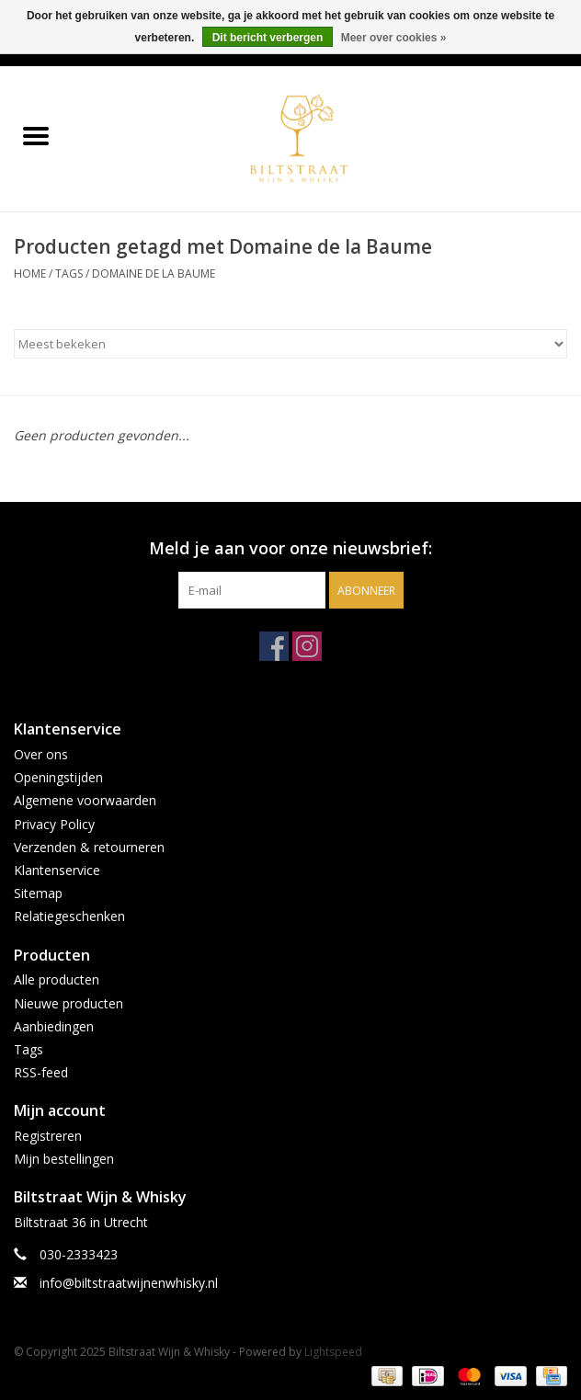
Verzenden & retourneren (89, 847)
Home (30, 273)
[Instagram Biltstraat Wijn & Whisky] (307, 646)
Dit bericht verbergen (268, 37)
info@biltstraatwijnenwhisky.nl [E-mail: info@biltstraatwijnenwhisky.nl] (129, 1283)
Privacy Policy (54, 824)
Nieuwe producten (68, 1003)
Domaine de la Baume (153, 273)
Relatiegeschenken (69, 916)
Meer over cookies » (394, 37)
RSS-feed (41, 1072)
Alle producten (56, 979)
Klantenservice (57, 870)
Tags (69, 273)
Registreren (48, 1135)
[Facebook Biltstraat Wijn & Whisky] (274, 646)
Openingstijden (58, 777)
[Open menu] (36, 135)
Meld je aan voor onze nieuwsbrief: (290, 548)
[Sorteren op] (290, 344)
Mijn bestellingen (64, 1158)
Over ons (41, 754)
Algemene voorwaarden (85, 800)
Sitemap (38, 893)
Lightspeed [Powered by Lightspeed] (333, 1352)
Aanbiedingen (54, 1026)
